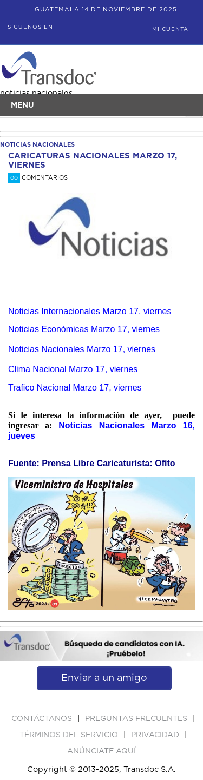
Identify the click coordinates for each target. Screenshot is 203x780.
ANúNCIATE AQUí (101, 751)
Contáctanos (42, 719)
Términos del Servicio (69, 735)
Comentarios (38, 178)
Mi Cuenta (170, 29)
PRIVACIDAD (156, 735)
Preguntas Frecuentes (137, 719)
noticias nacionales (37, 145)
